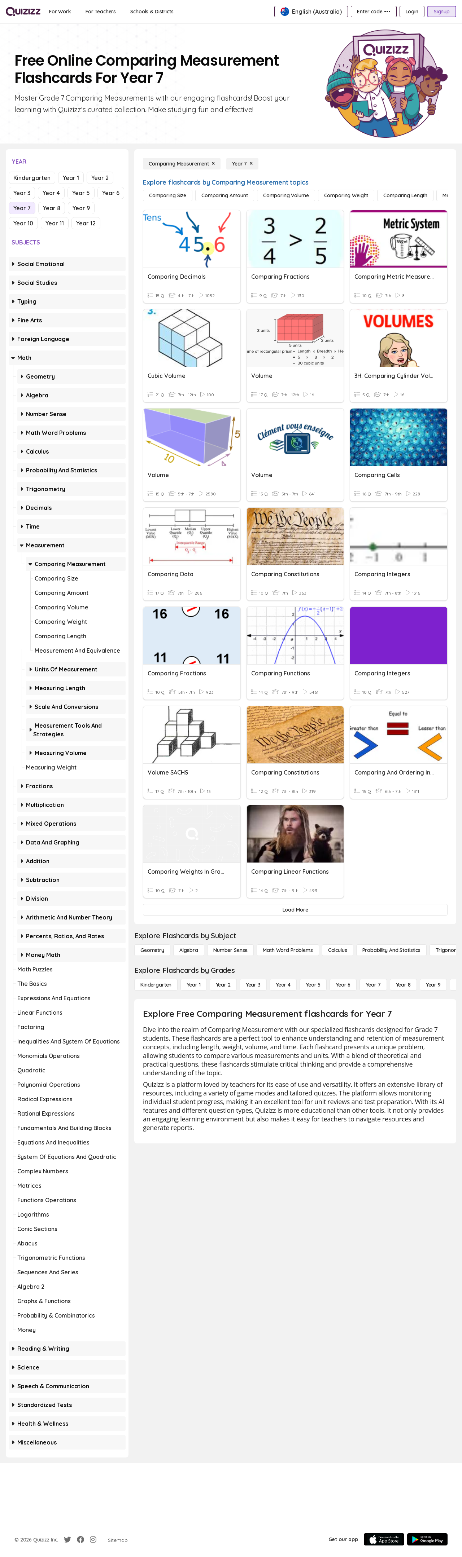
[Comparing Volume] (286, 195)
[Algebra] (188, 950)
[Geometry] (152, 950)
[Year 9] (433, 985)
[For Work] (60, 11)
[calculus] (337, 950)
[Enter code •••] (373, 11)
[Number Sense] (230, 950)
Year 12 (86, 223)
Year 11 (54, 223)
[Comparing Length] (405, 195)
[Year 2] (223, 985)
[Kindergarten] (156, 985)
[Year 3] (253, 985)
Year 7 (22, 208)
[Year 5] (313, 985)
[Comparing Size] (167, 195)
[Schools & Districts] (152, 11)
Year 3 (21, 193)
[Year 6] (343, 985)
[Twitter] (67, 1539)
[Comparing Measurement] (182, 163)
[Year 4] (283, 985)
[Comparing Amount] (224, 195)
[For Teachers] (101, 11)
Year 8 (51, 208)
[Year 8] (403, 985)
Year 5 (81, 193)
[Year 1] (193, 985)
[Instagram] (93, 1539)
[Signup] (441, 11)
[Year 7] (242, 163)
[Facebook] (80, 1539)
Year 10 (23, 223)
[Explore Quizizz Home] (23, 11)
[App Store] (384, 1539)
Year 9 (81, 208)
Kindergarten (32, 177)
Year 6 (110, 193)
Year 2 (100, 177)
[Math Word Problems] (288, 950)
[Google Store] (427, 1539)
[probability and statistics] (391, 950)
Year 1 (71, 177)
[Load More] (295, 910)
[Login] (412, 11)
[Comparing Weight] (346, 195)
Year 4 (51, 193)
